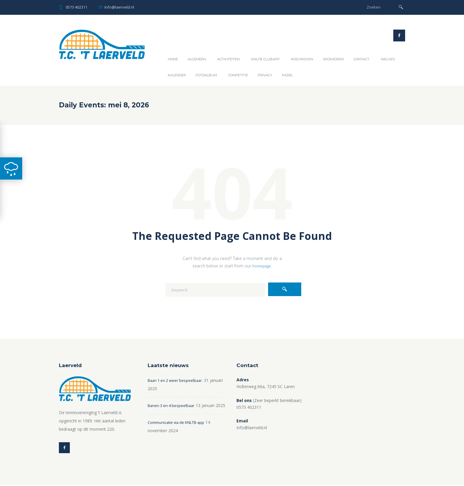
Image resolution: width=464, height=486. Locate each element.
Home (173, 59)
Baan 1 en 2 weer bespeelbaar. (177, 380)
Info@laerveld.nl (119, 7)
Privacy (265, 75)
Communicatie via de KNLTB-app (180, 430)
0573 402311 (76, 7)
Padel (287, 75)
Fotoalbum (206, 75)
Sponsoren (333, 59)
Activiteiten (228, 59)
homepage (261, 266)
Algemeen (197, 59)
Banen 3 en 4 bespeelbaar (173, 405)
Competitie (238, 75)
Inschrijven (302, 59)
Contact (361, 59)
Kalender (177, 75)
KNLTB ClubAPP (265, 59)
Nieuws (388, 59)
